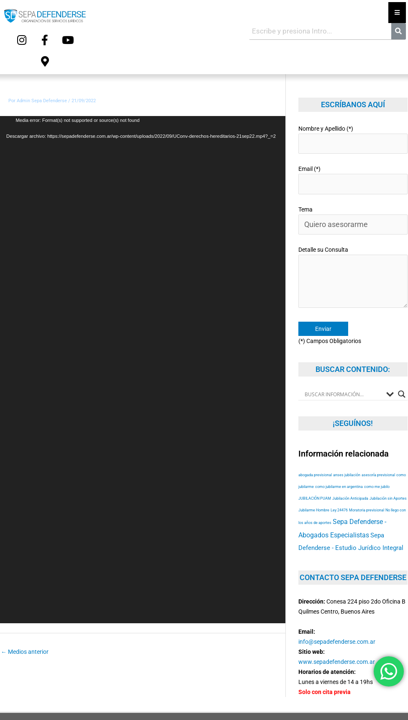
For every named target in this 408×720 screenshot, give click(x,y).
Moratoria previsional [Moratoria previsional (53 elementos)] (366, 461)
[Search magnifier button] (402, 346)
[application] (142, 344)
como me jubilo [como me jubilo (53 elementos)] (377, 438)
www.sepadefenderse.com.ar (336, 613)
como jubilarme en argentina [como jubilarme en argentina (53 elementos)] (339, 438)
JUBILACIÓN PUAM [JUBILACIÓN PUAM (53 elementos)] (314, 449)
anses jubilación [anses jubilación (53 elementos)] (346, 426)
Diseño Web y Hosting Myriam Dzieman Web (341, 681)
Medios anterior (25, 625)
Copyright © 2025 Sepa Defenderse (65, 681)
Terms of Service (369, 702)
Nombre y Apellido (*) (353, 111)
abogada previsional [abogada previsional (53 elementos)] (315, 426)
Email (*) (353, 148)
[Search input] (343, 346)
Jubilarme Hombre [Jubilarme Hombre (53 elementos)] (313, 461)
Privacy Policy (328, 702)
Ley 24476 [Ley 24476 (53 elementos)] (339, 461)
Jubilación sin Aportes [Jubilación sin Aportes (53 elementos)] (388, 449)
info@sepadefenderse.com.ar (336, 593)
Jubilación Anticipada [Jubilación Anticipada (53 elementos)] (350, 449)
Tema (353, 184)
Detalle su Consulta (353, 235)
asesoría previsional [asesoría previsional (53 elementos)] (378, 426)
